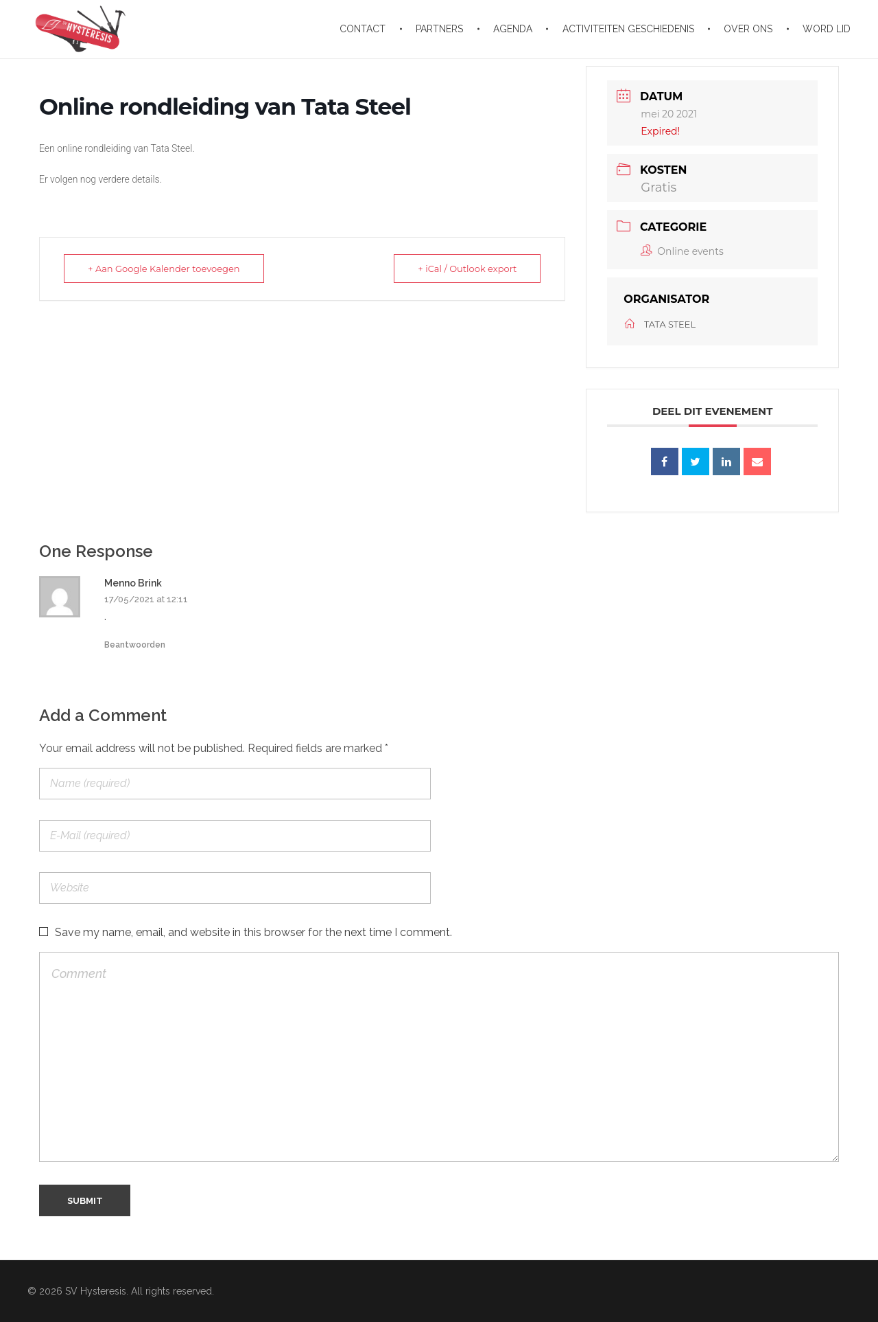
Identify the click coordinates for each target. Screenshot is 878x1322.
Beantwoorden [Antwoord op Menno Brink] (134, 645)
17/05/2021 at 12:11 (146, 599)
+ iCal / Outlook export (467, 268)
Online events (682, 251)
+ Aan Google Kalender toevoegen (164, 268)
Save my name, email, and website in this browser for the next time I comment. (253, 932)
